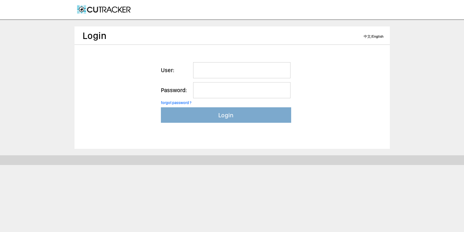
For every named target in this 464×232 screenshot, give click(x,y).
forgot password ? (176, 103)
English (377, 36)
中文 (367, 36)
